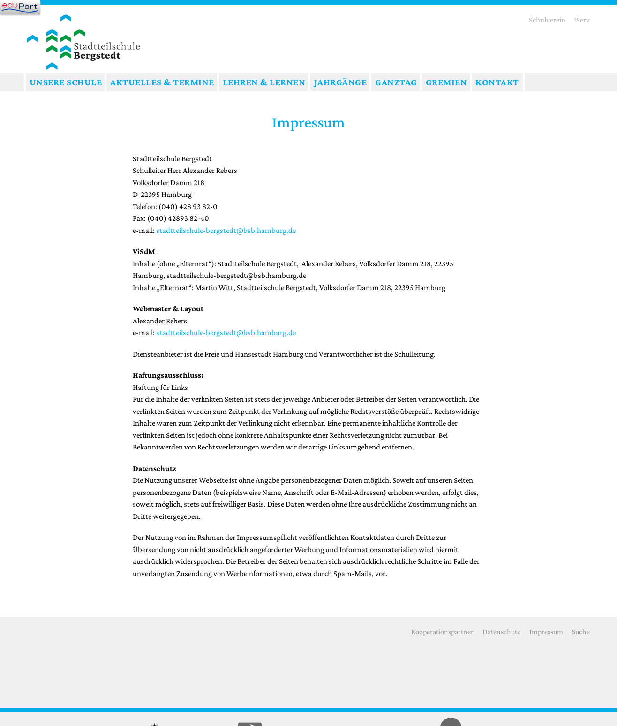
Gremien (446, 82)
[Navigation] (20, 7)
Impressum (546, 632)
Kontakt (497, 82)
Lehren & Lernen (264, 82)
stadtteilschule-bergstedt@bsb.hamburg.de (226, 230)
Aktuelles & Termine (162, 82)
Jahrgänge (340, 82)
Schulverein (547, 19)
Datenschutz (501, 632)
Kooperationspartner (442, 632)
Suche (581, 632)
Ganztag (396, 82)
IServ (582, 19)
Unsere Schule (66, 82)
